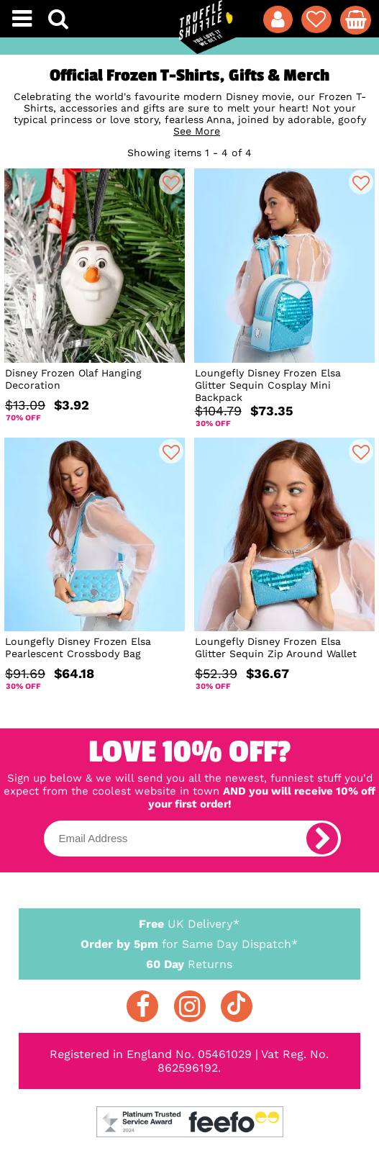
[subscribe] (322, 838)
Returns (189, 963)
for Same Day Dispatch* (189, 941)
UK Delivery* (189, 923)
